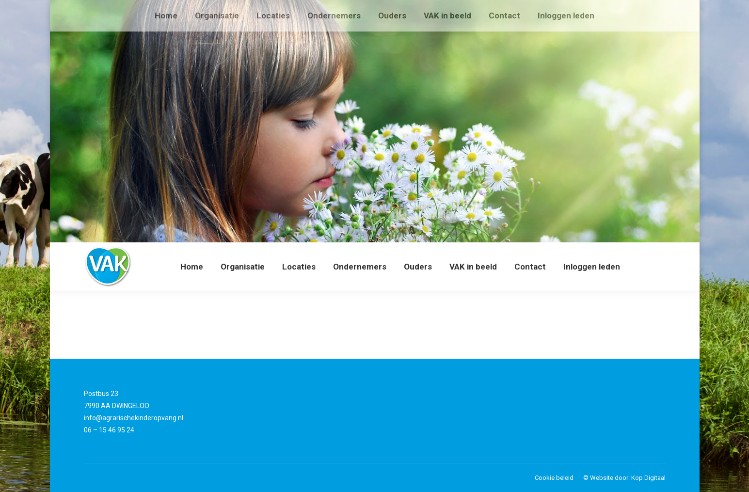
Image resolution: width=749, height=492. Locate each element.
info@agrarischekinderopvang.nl (133, 418)
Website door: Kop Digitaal (628, 477)
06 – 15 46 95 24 (109, 430)
